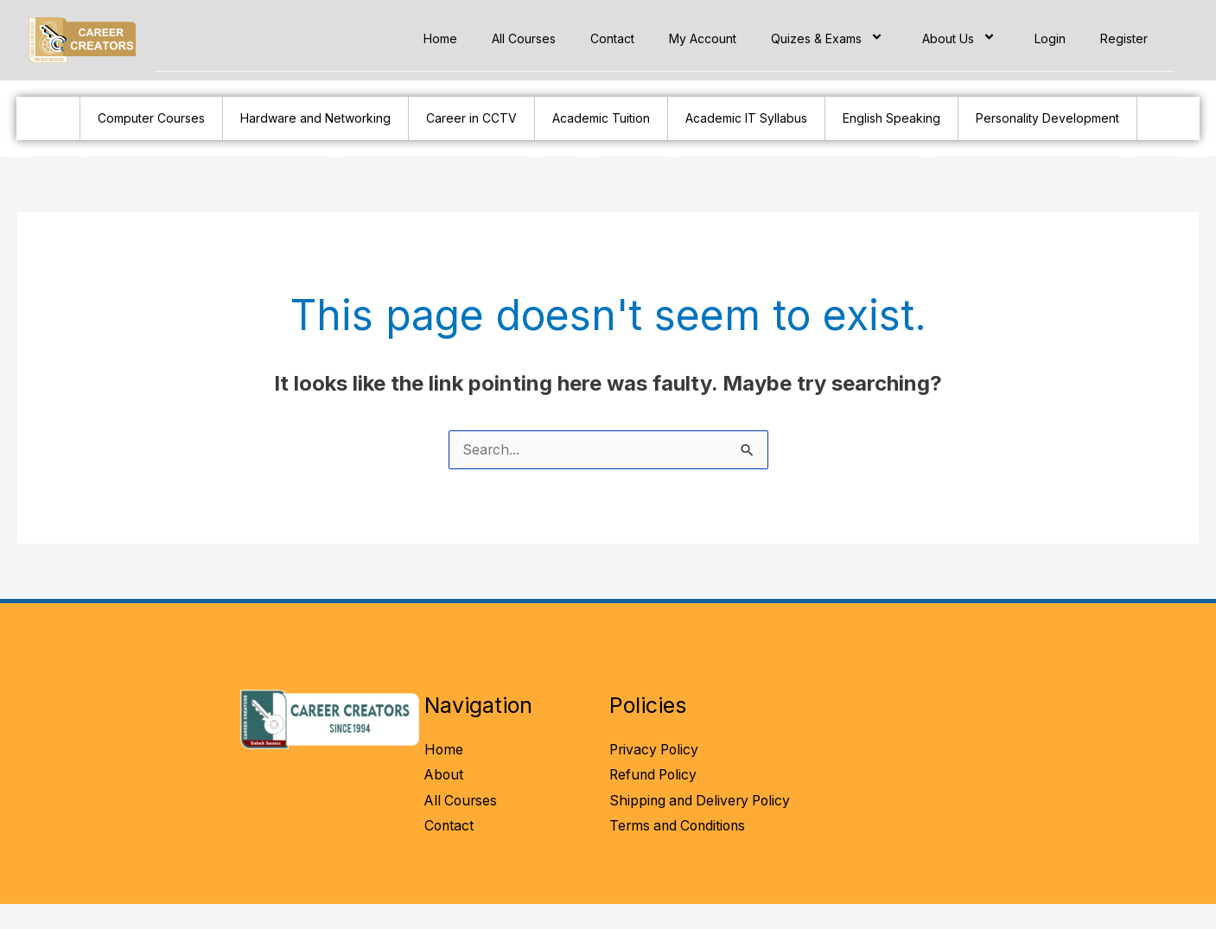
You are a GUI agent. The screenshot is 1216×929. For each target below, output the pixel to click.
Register (1124, 38)
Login (1050, 38)
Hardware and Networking (315, 118)
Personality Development (1047, 118)
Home (440, 38)
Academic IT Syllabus (746, 118)
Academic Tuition (601, 118)
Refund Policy (655, 776)
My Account (702, 38)
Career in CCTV (471, 118)
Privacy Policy (656, 750)
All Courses (524, 38)
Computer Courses (151, 118)
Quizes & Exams (829, 38)
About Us (961, 38)
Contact (612, 38)
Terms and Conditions (680, 853)
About (444, 776)
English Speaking (891, 118)
